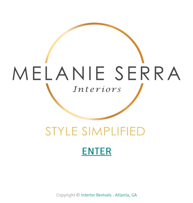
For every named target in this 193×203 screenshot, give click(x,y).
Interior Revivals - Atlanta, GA (109, 195)
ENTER (97, 151)
